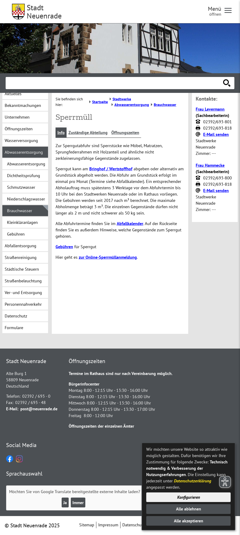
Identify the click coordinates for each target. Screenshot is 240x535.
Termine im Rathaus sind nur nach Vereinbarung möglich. (120, 373)
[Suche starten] (227, 83)
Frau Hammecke (210, 165)
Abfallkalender (130, 223)
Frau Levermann (210, 109)
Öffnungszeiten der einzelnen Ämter (101, 426)
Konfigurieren (188, 497)
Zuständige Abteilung (88, 132)
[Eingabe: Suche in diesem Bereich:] (115, 83)
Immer (78, 502)
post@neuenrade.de (38, 408)
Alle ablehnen (188, 509)
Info (61, 132)
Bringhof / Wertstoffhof (110, 168)
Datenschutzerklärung (192, 481)
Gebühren (64, 246)
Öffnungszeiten (125, 132)
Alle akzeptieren (188, 521)
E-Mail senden (216, 134)
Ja (65, 502)
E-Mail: (12, 408)
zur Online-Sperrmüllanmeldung (108, 257)
